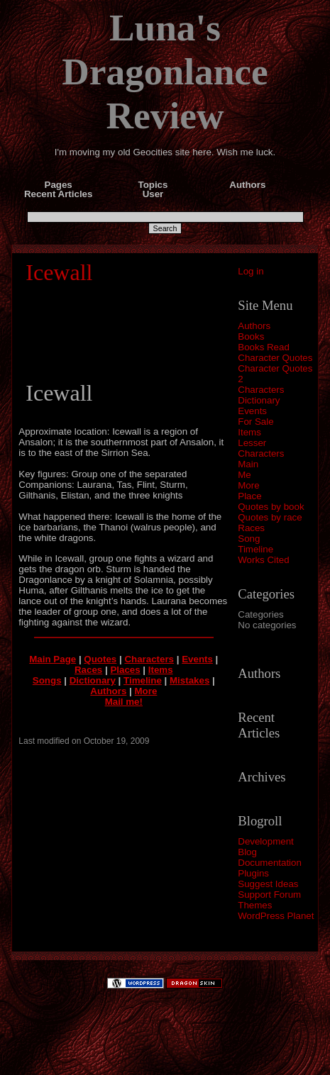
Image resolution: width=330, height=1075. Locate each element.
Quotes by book (271, 506)
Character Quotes (275, 357)
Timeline (255, 549)
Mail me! (124, 701)
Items (249, 432)
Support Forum (269, 894)
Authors (254, 326)
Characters (261, 389)
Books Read (264, 347)
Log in (250, 271)
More (248, 485)
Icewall (59, 272)
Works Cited (263, 560)
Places (125, 669)
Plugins (253, 873)
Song (249, 538)
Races (251, 528)
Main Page (52, 659)
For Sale (255, 421)
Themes (255, 905)
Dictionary (259, 400)
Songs (47, 680)
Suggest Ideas (268, 884)
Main (248, 464)
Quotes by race (270, 517)
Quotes (100, 659)
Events (252, 411)
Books (251, 336)
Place (249, 496)
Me (244, 474)
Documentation (270, 862)
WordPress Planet (276, 915)
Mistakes (189, 680)
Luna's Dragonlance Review (165, 71)
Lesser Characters (261, 448)
